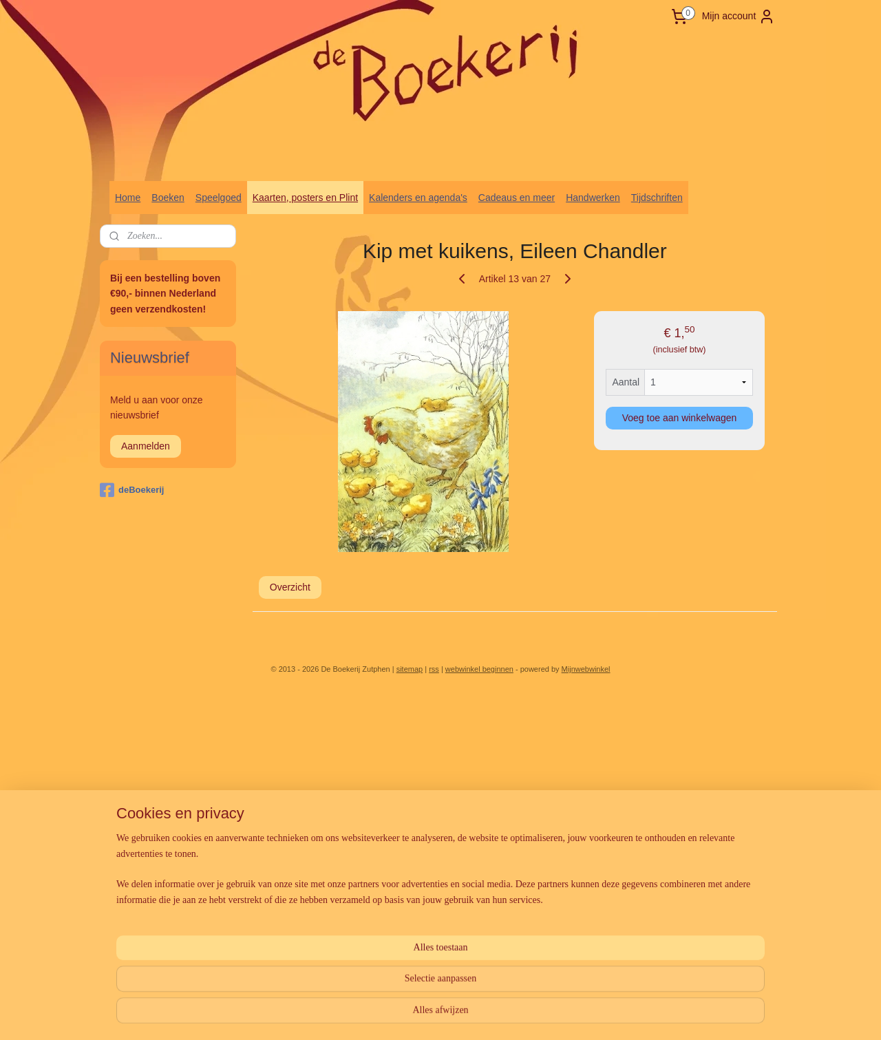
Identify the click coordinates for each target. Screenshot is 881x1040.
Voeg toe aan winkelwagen (679, 417)
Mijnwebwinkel (586, 669)
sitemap (409, 669)
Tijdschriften (657, 197)
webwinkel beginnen (479, 669)
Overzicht (290, 587)
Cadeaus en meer (516, 197)
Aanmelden (145, 446)
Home (127, 197)
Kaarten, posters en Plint (305, 197)
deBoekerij (132, 490)
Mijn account (739, 16)
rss (434, 669)
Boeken (167, 197)
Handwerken (593, 197)
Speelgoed (218, 197)
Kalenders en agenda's (418, 197)
